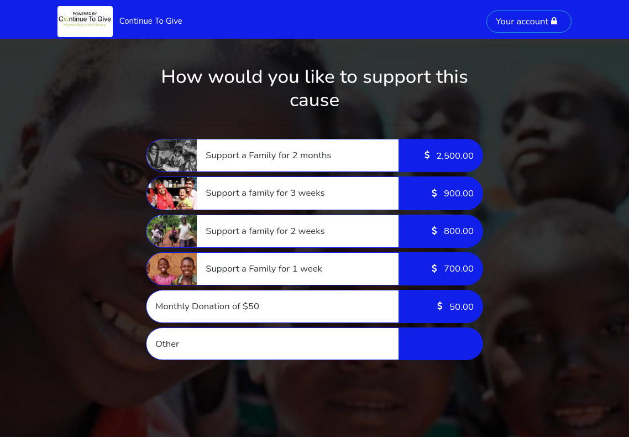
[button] (314, 155)
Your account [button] (527, 21)
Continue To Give (150, 21)
